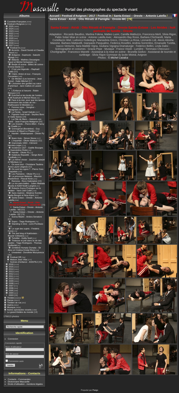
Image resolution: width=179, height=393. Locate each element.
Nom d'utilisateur (13, 347)
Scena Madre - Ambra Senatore (27, 216)
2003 (11, 295)
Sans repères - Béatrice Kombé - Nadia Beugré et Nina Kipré (25, 194)
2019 (11, 40)
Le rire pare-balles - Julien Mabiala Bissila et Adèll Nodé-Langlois (26, 184)
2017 (11, 45)
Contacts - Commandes (19, 379)
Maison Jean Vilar (18, 259)
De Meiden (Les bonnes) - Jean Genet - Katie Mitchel (25, 79)
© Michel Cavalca (118, 57)
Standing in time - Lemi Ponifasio (27, 224)
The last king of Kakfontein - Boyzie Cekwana (23, 234)
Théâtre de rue (14, 302)
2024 (11, 28)
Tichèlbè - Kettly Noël (22, 238)
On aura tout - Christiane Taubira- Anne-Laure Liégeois (26, 165)
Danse (10, 300)
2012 (11, 274)
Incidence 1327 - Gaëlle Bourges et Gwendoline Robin (25, 148)
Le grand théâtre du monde (20, 312)
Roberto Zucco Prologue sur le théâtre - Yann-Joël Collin (24, 189)
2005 (11, 290)
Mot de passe (12, 354)
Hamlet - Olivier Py (21, 152)
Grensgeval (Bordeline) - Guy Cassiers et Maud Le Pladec (24, 129)
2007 (11, 285)
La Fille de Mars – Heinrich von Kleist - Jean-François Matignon (24, 120)
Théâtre (11, 298)
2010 (11, 278)
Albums (24, 15)
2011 (11, 276)
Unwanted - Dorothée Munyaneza (28, 252)
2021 (11, 36)
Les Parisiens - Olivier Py (24, 174)
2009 (11, 281)
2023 (11, 31)
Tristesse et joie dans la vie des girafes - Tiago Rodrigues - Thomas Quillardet (25, 242)
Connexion (13, 339)
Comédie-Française (16, 21)
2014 (11, 269)
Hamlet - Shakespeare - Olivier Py (28, 133)
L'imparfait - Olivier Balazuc (25, 140)
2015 (11, 266)
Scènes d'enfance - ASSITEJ (24, 262)
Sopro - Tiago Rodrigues (23, 221)
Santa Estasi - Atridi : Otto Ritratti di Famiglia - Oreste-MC (25, 203)
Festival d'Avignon (16, 24)
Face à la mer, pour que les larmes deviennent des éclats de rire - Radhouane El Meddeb (26, 102)
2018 (11, 43)
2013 (11, 271)
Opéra (10, 305)
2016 (11, 264)
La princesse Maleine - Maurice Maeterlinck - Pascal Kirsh (25, 177)
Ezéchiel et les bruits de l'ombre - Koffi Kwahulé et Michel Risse (25, 96)
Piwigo (95, 390)
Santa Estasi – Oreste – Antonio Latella (140, 15)
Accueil (55, 15)
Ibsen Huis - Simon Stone (24, 138)
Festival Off (15, 257)
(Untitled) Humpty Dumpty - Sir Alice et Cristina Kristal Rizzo (24, 248)
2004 (11, 293)
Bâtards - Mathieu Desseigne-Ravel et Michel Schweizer (24, 60)
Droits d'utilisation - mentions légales (25, 384)
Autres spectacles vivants (19, 309)
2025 (11, 26)
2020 (11, 38)
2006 (11, 288)
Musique (11, 307)
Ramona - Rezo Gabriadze (24, 181)
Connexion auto (15, 361)
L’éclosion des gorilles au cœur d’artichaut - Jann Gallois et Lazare (24, 84)
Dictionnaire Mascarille (19, 381)
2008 (11, 283)
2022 (11, 33)
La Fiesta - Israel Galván (23, 112)
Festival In (15, 47)
